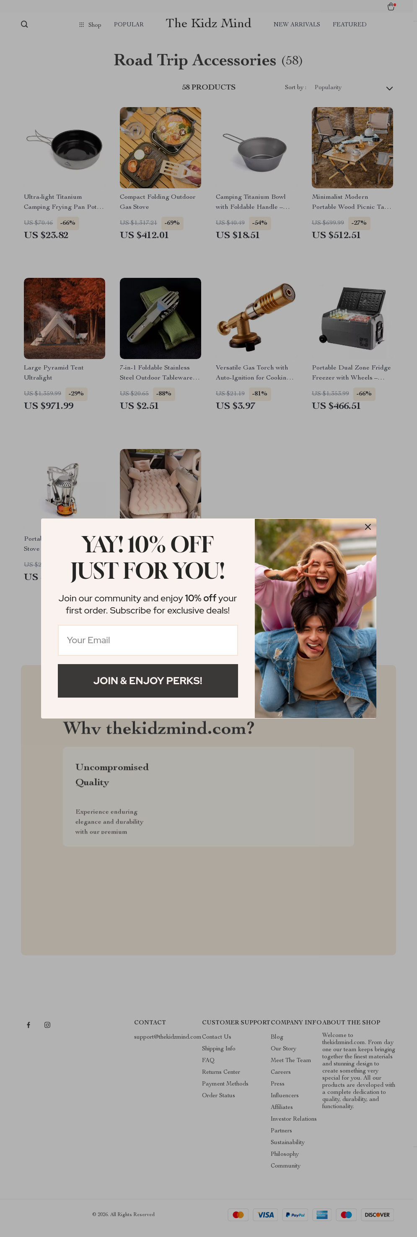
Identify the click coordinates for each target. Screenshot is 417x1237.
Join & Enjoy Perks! (147, 680)
